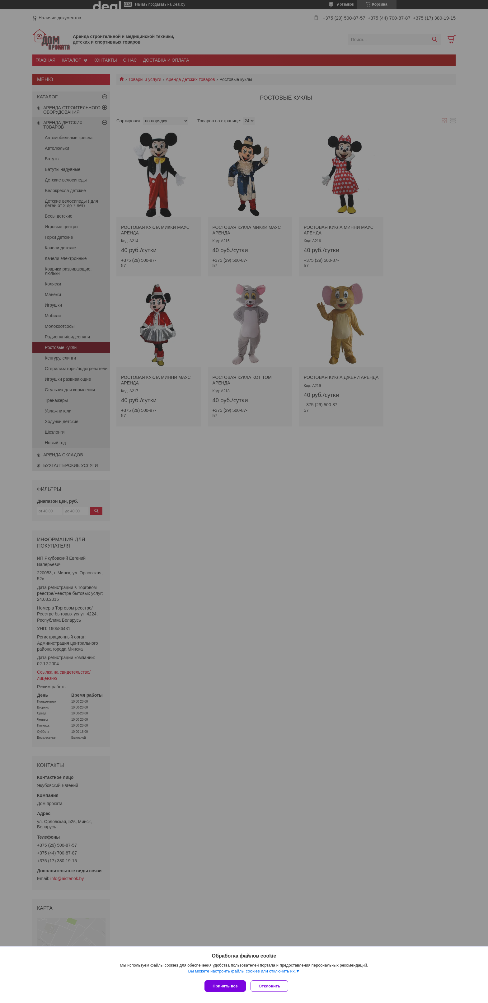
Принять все (225, 986)
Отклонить (271, 986)
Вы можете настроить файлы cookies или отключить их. (242, 972)
